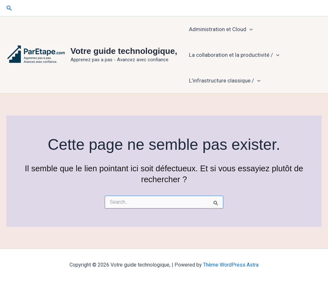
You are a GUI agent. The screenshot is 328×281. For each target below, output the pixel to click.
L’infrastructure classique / (224, 80)
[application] (249, 29)
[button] (9, 8)
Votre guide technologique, (123, 51)
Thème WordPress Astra (230, 265)
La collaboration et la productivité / (234, 55)
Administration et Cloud (221, 29)
